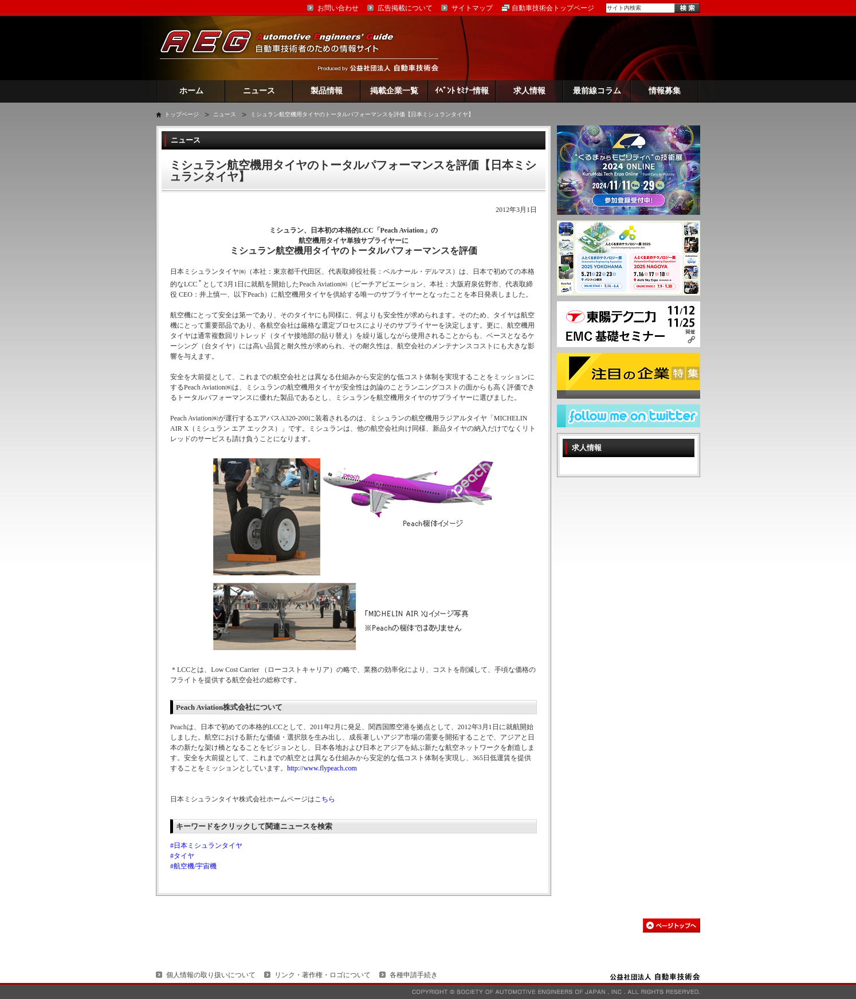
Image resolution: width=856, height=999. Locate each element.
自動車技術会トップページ (553, 8)
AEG (284, 48)
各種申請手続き (414, 975)
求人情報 (529, 90)
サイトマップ (472, 8)
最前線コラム (597, 90)
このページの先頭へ (671, 925)
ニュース (259, 90)
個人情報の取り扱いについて (211, 975)
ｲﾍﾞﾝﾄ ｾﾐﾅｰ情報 (462, 90)
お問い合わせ (338, 8)
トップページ (181, 114)
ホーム (191, 90)
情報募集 (665, 90)
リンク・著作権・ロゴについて (322, 975)
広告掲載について (405, 8)
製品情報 (327, 90)
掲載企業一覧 (394, 90)
